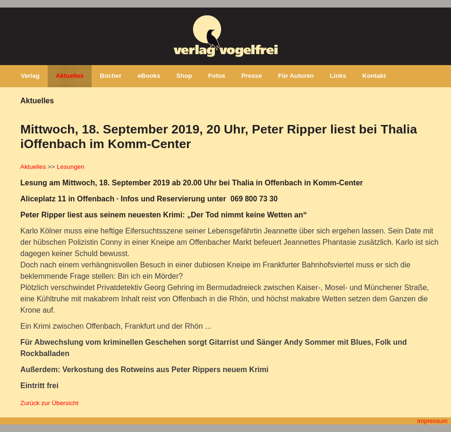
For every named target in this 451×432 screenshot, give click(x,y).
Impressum (432, 420)
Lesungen (71, 166)
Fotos (216, 75)
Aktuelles (70, 75)
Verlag (30, 75)
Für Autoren (296, 75)
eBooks (148, 75)
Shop (184, 75)
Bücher (110, 75)
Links (338, 75)
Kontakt (374, 75)
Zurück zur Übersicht (49, 403)
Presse (251, 75)
